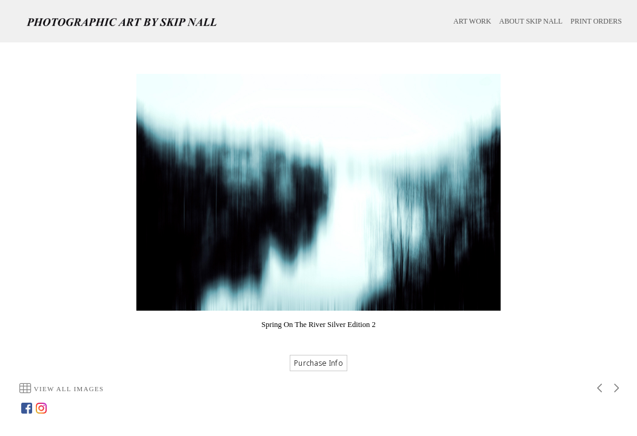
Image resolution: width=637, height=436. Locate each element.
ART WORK (472, 21)
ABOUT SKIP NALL (531, 21)
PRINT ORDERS (596, 21)
